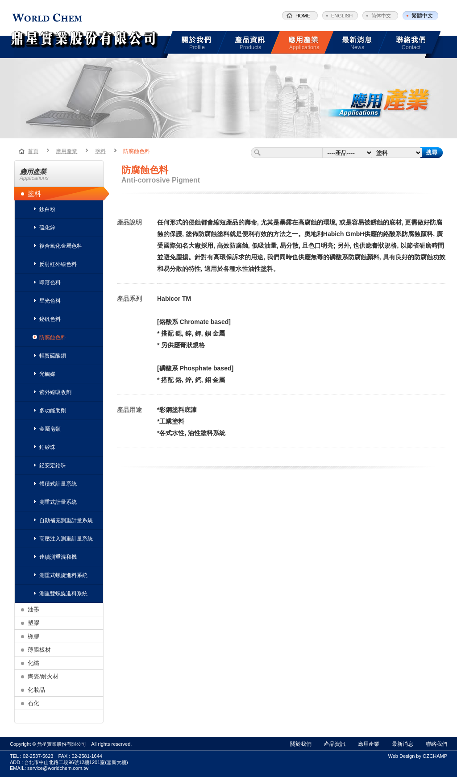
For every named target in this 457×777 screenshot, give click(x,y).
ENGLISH (342, 15)
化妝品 (36, 689)
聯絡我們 (436, 744)
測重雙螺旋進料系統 (60, 593)
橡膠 (33, 636)
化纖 (33, 663)
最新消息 (402, 744)
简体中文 (381, 15)
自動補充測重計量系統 (63, 520)
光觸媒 (44, 374)
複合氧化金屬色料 (57, 246)
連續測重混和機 (55, 557)
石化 (33, 703)
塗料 (100, 151)
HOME (302, 15)
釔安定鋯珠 (49, 465)
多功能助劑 (49, 410)
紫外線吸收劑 (52, 392)
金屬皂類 (47, 429)
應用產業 (66, 151)
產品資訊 (334, 744)
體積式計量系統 (55, 484)
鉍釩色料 (47, 319)
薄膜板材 (39, 649)
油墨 (33, 609)
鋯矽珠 (44, 447)
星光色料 (47, 301)
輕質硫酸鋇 (49, 356)
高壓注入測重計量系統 (63, 539)
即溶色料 (47, 282)
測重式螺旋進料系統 (60, 575)
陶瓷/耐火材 (43, 676)
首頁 (33, 151)
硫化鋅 (44, 227)
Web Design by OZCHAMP (417, 756)
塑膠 (33, 622)
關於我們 (301, 744)
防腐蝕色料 (136, 151)
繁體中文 (422, 15)
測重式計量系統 (55, 502)
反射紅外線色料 (55, 264)
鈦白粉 (44, 209)
